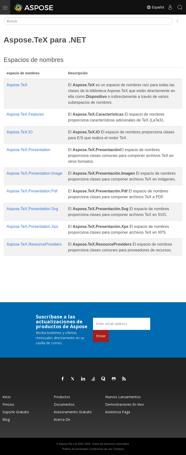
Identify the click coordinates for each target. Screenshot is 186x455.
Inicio (6, 397)
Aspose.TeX (17, 85)
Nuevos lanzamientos (123, 397)
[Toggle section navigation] (177, 21)
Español (155, 7)
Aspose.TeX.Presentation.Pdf (32, 191)
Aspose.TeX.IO (20, 132)
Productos (62, 397)
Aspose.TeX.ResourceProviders (34, 244)
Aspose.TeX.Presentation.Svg (32, 209)
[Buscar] (88, 21)
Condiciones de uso (100, 448)
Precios (8, 404)
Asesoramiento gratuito (73, 412)
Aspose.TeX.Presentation (28, 150)
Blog (6, 419)
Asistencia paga (117, 412)
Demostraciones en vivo (124, 404)
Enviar (101, 336)
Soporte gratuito (15, 412)
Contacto (118, 448)
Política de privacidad (75, 448)
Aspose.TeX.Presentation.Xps (32, 226)
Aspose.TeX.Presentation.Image (34, 173)
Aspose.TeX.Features (25, 114)
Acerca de (62, 419)
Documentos (64, 404)
